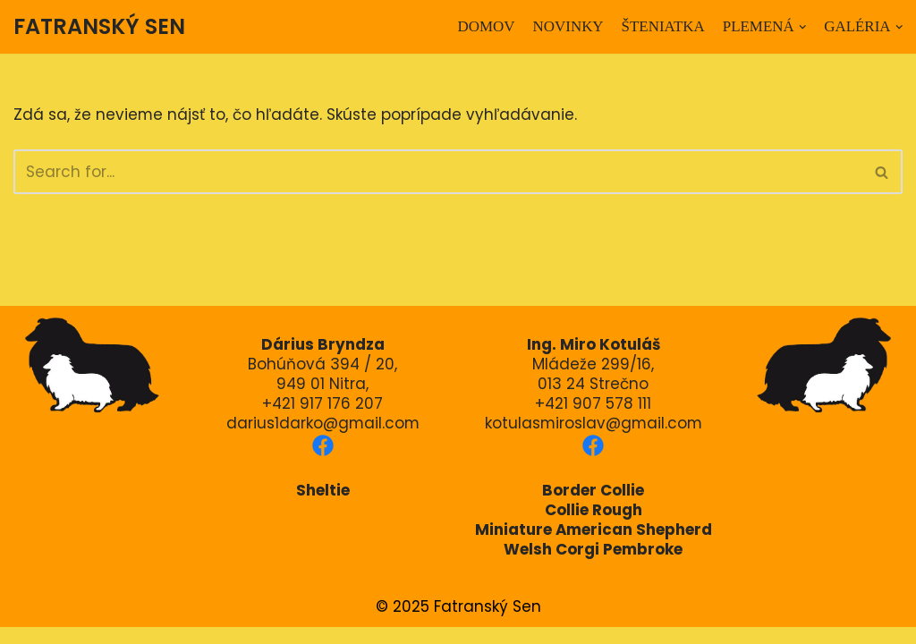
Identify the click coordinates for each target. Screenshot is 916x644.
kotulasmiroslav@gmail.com (593, 439)
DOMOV (484, 26)
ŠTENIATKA (663, 26)
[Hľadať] (437, 171)
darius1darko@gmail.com (322, 439)
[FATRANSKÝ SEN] (99, 27)
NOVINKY (566, 26)
